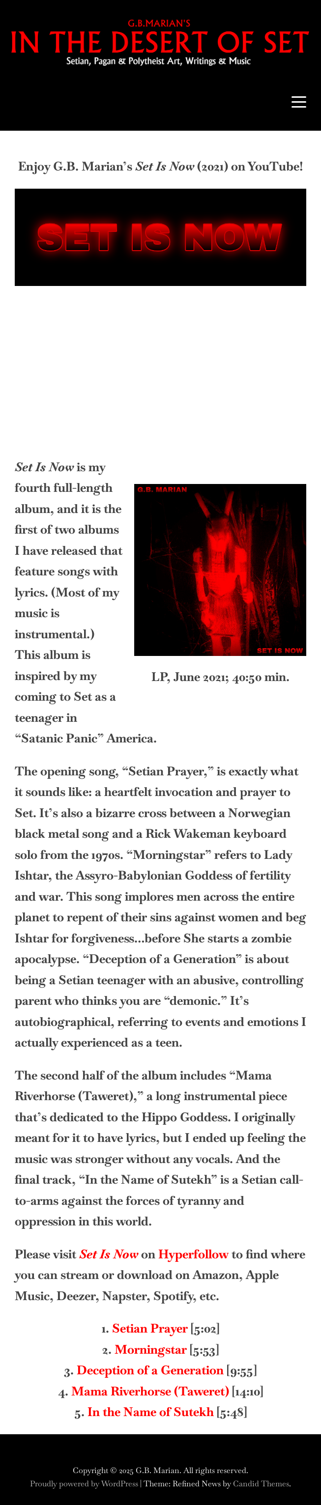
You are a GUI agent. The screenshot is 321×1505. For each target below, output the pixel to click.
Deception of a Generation (150, 1370)
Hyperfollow (193, 1254)
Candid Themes (261, 1483)
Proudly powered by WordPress (85, 1483)
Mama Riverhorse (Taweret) (150, 1391)
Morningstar (151, 1349)
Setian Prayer (150, 1328)
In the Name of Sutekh (151, 1412)
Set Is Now (108, 1254)
